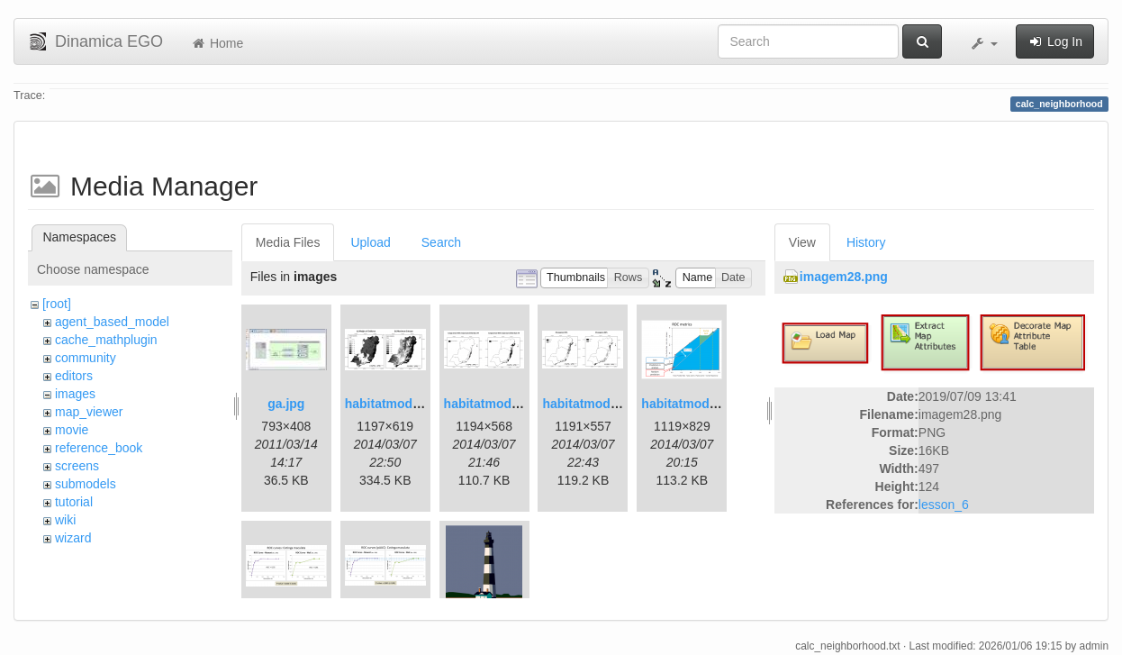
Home (216, 43)
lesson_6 (943, 504)
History (866, 242)
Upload (370, 242)
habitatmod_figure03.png (716, 403)
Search (441, 242)
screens (77, 466)
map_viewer (88, 412)
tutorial (74, 502)
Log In (1054, 41)
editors (74, 375)
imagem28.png (844, 276)
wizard (73, 538)
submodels (85, 484)
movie (71, 430)
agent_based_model (112, 321)
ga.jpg (285, 403)
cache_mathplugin (106, 339)
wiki (65, 520)
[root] (56, 303)
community (85, 357)
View (802, 242)
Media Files (288, 242)
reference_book (98, 448)
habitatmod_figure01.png (420, 403)
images (75, 394)
